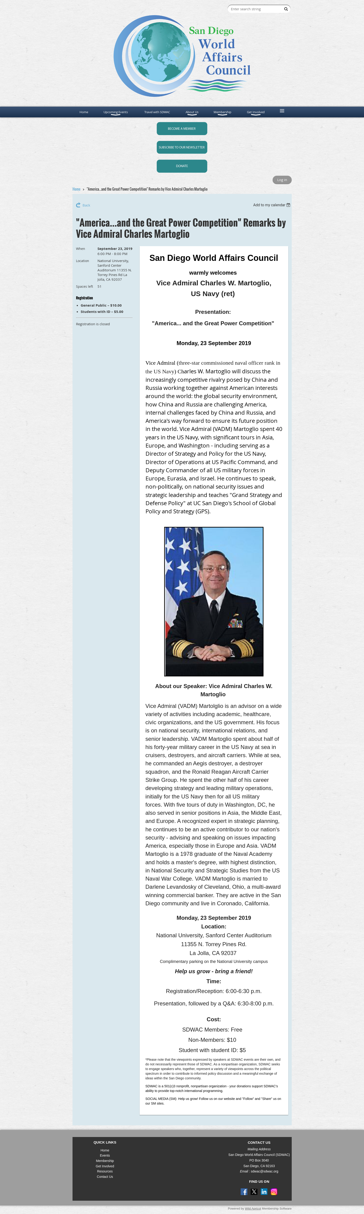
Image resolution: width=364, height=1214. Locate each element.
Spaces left (84, 286)
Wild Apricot (253, 1208)
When (80, 248)
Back (86, 205)
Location (82, 261)
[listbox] (272, 205)
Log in (282, 179)
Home (76, 189)
